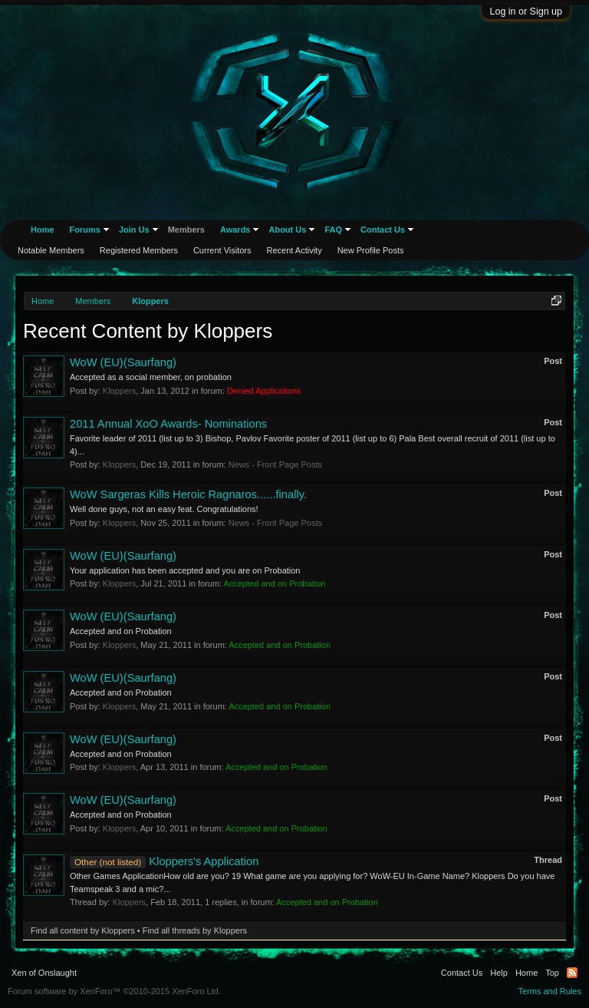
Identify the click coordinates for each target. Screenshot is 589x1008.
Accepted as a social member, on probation (151, 377)
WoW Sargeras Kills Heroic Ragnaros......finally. (188, 494)
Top (552, 972)
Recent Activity (294, 250)
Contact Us (382, 229)
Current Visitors (222, 250)
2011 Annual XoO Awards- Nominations (168, 424)
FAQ (333, 229)
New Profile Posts (370, 250)
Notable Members (51, 250)
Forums (85, 229)
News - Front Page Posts (275, 464)
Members (186, 229)
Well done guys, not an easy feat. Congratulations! (164, 509)
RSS (572, 972)
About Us (287, 229)
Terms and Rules (549, 991)
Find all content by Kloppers (83, 930)
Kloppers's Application (164, 861)
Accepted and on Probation (121, 631)
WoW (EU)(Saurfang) (123, 362)
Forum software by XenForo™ (114, 991)
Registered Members (139, 250)
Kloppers (119, 390)
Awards (235, 229)
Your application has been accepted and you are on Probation (185, 570)
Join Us (134, 229)
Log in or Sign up (525, 11)
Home (42, 229)
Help (499, 972)
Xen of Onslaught (44, 972)
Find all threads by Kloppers (195, 930)
